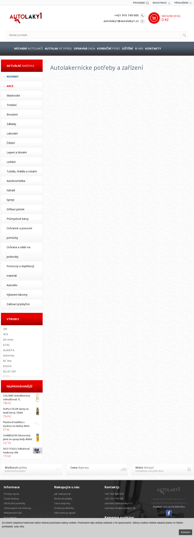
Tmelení (11, 105)
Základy (11, 124)
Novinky (13, 76)
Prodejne (139, 2)
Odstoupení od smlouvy (17, 508)
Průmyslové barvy (18, 219)
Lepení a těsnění (17, 152)
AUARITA (8, 350)
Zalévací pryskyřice (18, 304)
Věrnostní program (65, 512)
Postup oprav (11, 493)
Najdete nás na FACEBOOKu (169, 506)
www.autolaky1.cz (178, 502)
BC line (7, 361)
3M (5, 329)
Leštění (11, 162)
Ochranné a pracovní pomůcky (19, 232)
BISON (7, 366)
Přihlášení (181, 2)
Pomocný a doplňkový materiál (20, 270)
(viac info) (19, 526)
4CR (5, 334)
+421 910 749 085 (126, 15)
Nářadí (11, 190)
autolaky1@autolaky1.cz (121, 21)
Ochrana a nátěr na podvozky (18, 251)
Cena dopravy (62, 503)
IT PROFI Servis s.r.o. (174, 499)
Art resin (8, 339)
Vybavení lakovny (17, 294)
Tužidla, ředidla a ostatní (22, 171)
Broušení (12, 114)
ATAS (6, 345)
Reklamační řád (13, 512)
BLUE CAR (9, 371)
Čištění (11, 143)
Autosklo (12, 285)
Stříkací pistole (15, 209)
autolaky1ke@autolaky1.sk (120, 508)
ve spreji (58, 48)
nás (139, 48)
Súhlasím (185, 532)
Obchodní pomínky (14, 503)
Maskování (13, 95)
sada (84, 48)
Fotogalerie (10, 517)
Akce (10, 86)
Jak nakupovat (62, 493)
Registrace (160, 2)
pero (108, 48)
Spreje (10, 200)
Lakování (12, 133)
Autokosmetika (16, 181)
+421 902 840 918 (114, 493)
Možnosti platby (63, 498)
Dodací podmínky (64, 508)
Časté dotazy (11, 498)
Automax (8, 355)
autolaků (28, 48)
